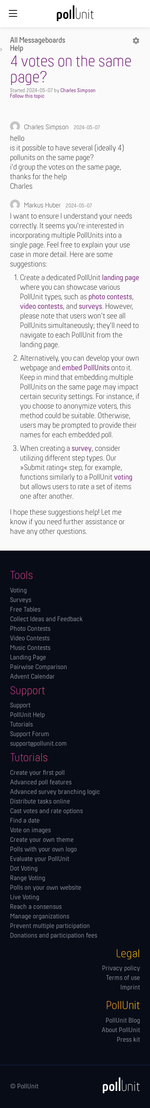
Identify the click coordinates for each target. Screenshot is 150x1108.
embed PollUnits (86, 368)
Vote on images (30, 830)
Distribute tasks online (40, 802)
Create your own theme (42, 840)
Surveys (20, 600)
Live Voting (24, 897)
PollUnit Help (27, 715)
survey (82, 449)
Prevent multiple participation (50, 926)
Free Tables (25, 610)
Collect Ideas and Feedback (46, 619)
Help (16, 49)
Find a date (25, 821)
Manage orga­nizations (39, 916)
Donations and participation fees (53, 936)
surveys (90, 307)
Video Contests (30, 638)
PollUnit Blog (123, 1021)
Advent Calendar (32, 677)
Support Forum (29, 734)
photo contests (110, 297)
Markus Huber (42, 205)
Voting (18, 590)
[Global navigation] (13, 13)
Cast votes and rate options (46, 811)
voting (123, 478)
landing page (120, 278)
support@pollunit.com (38, 744)
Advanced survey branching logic (55, 792)
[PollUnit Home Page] (75, 16)
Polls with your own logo (43, 849)
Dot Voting (24, 869)
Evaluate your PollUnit (39, 859)
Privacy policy (121, 968)
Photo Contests (30, 629)
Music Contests (30, 648)
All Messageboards (37, 41)
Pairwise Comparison (38, 667)
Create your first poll (37, 773)
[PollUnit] (117, 1085)
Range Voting (27, 878)
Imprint (130, 987)
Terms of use (123, 978)
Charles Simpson (78, 91)
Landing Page (28, 658)
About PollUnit (121, 1030)
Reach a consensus (36, 907)
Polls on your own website (45, 888)
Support (20, 705)
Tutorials (21, 725)
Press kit (128, 1040)
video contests (41, 307)
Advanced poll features (41, 782)
